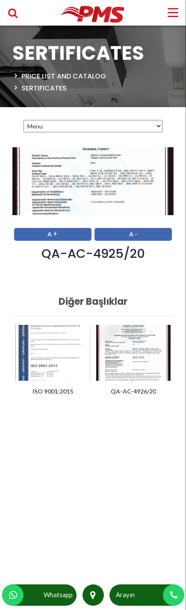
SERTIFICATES (44, 88)
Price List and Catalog (63, 76)
